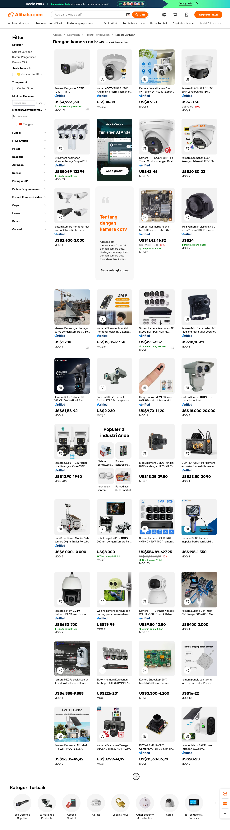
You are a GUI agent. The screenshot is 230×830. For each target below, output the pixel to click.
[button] (128, 14)
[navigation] (29, 406)
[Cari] (140, 15)
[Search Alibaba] (89, 14)
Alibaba (57, 34)
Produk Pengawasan (97, 34)
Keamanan (73, 34)
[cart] (176, 15)
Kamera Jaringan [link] (125, 34)
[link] (225, 794)
